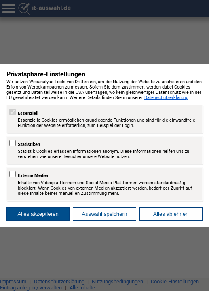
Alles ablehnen (170, 214)
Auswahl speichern (104, 214)
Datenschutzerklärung (166, 97)
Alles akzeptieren (38, 214)
